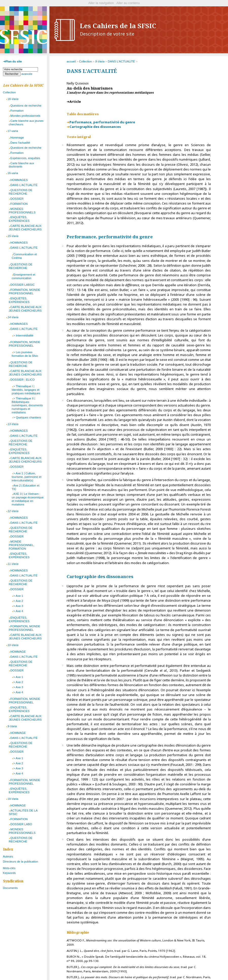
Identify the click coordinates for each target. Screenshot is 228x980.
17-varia (12, 130)
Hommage (17, 137)
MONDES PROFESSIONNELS (22, 210)
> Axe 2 (18, 600)
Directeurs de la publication (20, 861)
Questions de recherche (25, 105)
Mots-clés (9, 868)
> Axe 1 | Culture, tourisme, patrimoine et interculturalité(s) (26, 477)
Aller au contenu (128, 3)
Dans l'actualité (20, 142)
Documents (10, 887)
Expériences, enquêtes (25, 158)
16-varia (12, 173)
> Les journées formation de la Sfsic (25, 354)
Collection (85, 61)
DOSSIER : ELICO (22, 379)
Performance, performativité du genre (102, 122)
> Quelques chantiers (27, 417)
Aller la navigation (101, 3)
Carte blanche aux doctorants (21, 165)
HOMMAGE (18, 651)
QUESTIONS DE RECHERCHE (20, 192)
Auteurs (8, 856)
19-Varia (12, 798)
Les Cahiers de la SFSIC (118, 29)
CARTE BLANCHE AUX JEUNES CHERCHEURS (25, 227)
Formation (17, 110)
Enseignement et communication (23, 276)
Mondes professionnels (25, 115)
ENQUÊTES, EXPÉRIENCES (19, 219)
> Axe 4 (18, 611)
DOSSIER (17, 198)
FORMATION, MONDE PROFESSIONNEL (24, 291)
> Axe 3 (18, 605)
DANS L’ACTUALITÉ (23, 575)
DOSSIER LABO (21, 824)
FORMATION (19, 203)
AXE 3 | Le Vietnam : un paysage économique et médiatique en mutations (28, 499)
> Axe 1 (18, 595)
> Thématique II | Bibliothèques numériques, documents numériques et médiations (27, 405)
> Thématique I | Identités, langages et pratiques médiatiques (26, 390)
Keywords (9, 872)
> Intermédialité (23, 335)
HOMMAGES (19, 179)
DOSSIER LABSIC (22, 284)
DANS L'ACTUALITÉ (121, 61)
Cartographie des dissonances (95, 126)
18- (12, 98)
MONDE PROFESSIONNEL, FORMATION (21, 545)
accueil (71, 61)
